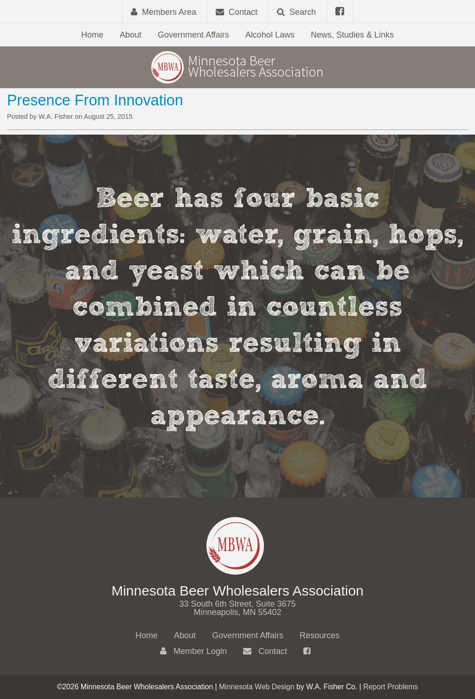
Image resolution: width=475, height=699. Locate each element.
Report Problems (390, 687)
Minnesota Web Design (257, 687)
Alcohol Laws (270, 34)
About (130, 34)
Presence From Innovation (95, 100)
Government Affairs (193, 34)
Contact (265, 651)
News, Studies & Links (352, 34)
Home (92, 34)
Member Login (193, 651)
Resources (320, 635)
